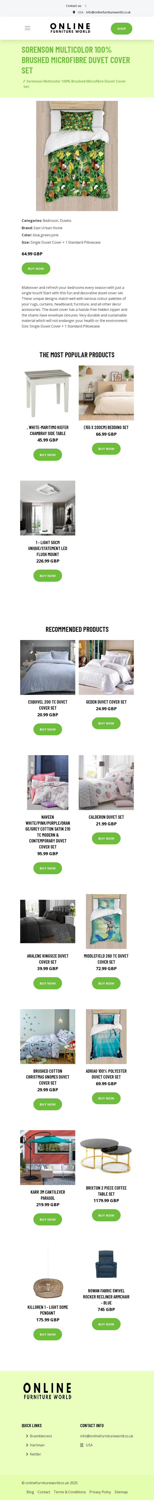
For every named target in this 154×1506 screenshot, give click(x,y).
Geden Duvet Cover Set (106, 701)
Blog (30, 1492)
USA (81, 12)
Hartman (37, 1445)
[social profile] (86, 6)
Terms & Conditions (70, 1492)
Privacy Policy (100, 1492)
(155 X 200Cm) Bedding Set (106, 427)
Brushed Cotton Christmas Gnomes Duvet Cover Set (47, 1076)
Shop (121, 28)
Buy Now (36, 268)
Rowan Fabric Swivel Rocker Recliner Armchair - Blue (106, 1296)
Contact (44, 1492)
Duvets (65, 220)
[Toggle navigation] (27, 28)
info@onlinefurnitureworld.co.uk (108, 12)
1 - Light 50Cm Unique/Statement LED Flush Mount (47, 548)
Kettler (35, 1454)
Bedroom (50, 220)
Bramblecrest (41, 1436)
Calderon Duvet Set (106, 817)
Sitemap (121, 1492)
